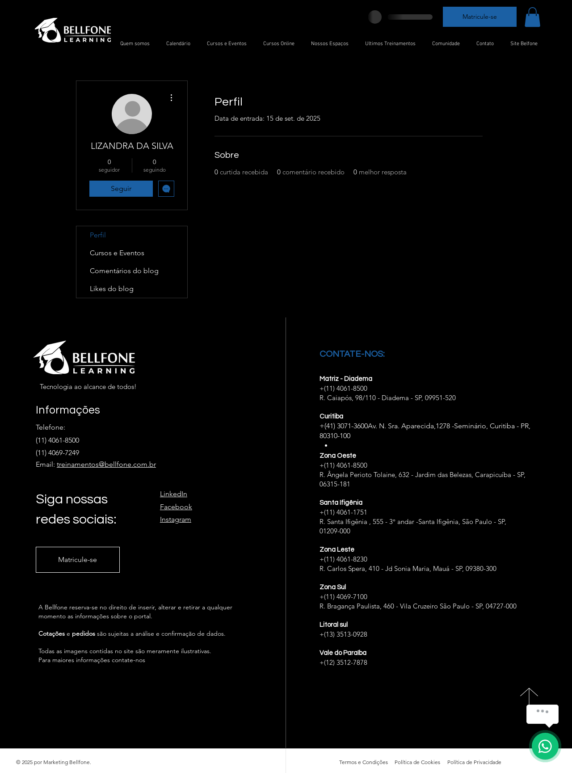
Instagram (175, 519)
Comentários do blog (124, 270)
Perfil (98, 235)
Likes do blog (112, 288)
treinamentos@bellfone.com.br (106, 464)
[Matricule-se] (480, 17)
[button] (532, 17)
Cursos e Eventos (117, 253)
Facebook (176, 507)
